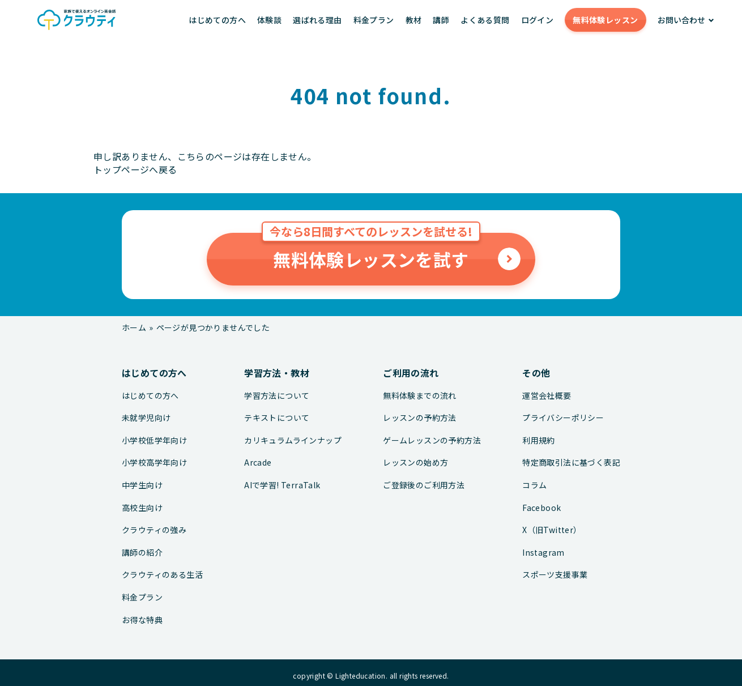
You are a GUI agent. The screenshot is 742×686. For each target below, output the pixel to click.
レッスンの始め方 (415, 462)
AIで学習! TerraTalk (282, 485)
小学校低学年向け (154, 440)
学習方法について (276, 395)
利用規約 (538, 440)
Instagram (543, 552)
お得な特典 (142, 620)
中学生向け (142, 485)
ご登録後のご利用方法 (423, 485)
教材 (414, 19)
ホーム (134, 327)
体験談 (269, 19)
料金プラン (373, 19)
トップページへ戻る (135, 169)
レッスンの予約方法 (420, 417)
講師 (441, 19)
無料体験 (605, 19)
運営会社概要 (546, 395)
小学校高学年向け (154, 462)
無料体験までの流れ (420, 395)
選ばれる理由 (317, 19)
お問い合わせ (681, 19)
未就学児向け (146, 417)
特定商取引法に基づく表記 (571, 462)
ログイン (537, 19)
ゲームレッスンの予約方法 (432, 440)
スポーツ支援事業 (554, 574)
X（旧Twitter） (551, 530)
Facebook (541, 507)
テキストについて (276, 417)
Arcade (257, 462)
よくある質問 (484, 19)
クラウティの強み (154, 530)
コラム (534, 485)
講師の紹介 (142, 552)
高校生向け (142, 507)
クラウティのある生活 (162, 574)
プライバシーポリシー (563, 417)
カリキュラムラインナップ (293, 440)
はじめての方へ (217, 19)
